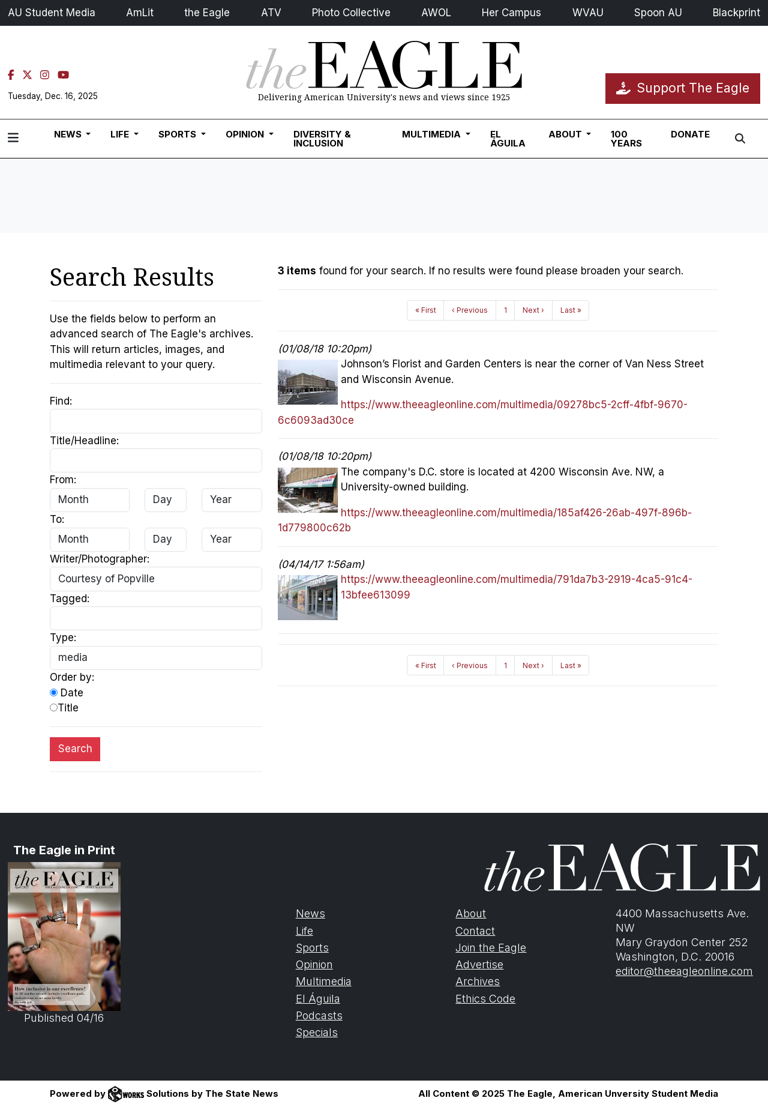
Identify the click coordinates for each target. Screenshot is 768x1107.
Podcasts (319, 1015)
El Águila (508, 138)
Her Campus (511, 13)
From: (63, 480)
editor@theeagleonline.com (684, 971)
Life (304, 931)
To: (57, 519)
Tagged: (69, 599)
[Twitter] (27, 75)
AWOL (436, 13)
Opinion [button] (246, 134)
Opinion (314, 964)
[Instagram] (44, 75)
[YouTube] (63, 75)
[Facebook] (11, 75)
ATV (271, 13)
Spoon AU (658, 13)
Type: (63, 638)
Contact (475, 931)
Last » (570, 310)
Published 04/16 (64, 943)
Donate (690, 134)
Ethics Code (485, 998)
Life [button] (120, 134)
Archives (477, 981)
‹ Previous (470, 310)
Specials (317, 1032)
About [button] (566, 134)
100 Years (626, 138)
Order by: (72, 677)
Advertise (479, 964)
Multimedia (324, 981)
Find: (61, 401)
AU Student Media (51, 13)
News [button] (69, 134)
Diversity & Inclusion (322, 138)
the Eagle (207, 13)
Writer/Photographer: (99, 559)
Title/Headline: (84, 441)
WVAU (588, 13)
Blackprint (736, 13)
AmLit (140, 13)
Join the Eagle (490, 947)
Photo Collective (351, 13)
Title (64, 708)
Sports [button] (178, 134)
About (470, 913)
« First (425, 310)
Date (66, 693)
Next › (533, 310)
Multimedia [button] (432, 134)
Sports (312, 947)
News (310, 913)
